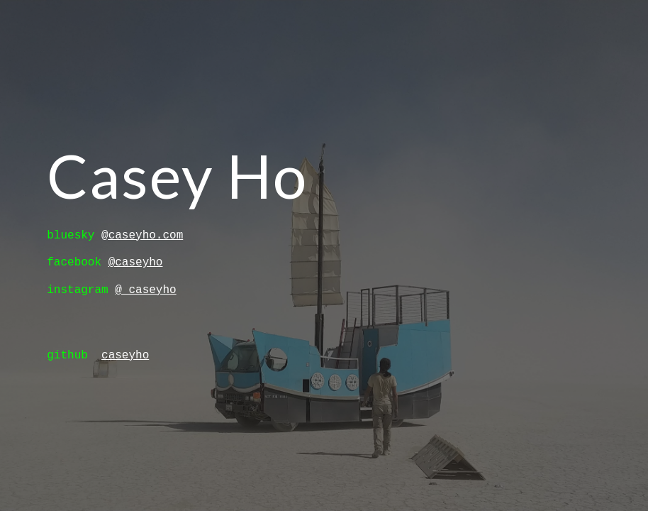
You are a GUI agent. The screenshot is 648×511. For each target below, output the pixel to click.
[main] (227, 176)
